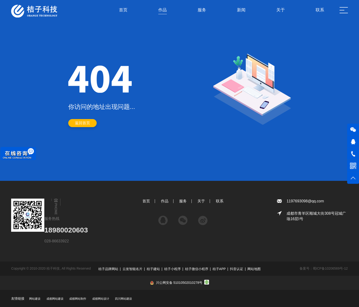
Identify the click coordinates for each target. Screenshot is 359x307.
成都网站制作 (77, 298)
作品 (164, 201)
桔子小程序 (172, 269)
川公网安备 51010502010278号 (179, 283)
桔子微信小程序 (196, 269)
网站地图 (254, 269)
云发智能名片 (132, 269)
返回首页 (82, 123)
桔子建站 (153, 269)
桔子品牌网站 (108, 269)
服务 (183, 201)
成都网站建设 (55, 298)
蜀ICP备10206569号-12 (330, 268)
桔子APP (219, 269)
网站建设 (35, 298)
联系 (219, 201)
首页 (146, 201)
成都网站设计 (100, 298)
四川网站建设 (123, 298)
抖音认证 (236, 269)
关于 (201, 201)
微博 (203, 218)
